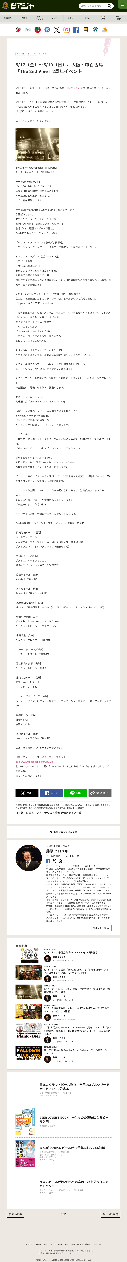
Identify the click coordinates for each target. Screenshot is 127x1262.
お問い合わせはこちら (65, 831)
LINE (78, 793)
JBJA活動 (103, 18)
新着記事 (8, 18)
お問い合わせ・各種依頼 (81, 1236)
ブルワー (71, 18)
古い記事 (17, 1206)
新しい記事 (109, 1206)
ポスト (30, 793)
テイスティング (39, 18)
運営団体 (29, 1236)
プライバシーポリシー (59, 1236)
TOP (63, 1206)
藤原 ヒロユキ (57, 851)
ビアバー (55, 18)
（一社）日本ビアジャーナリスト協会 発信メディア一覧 (48, 812)
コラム (87, 18)
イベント (24, 18)
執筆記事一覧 (99, 928)
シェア (54, 793)
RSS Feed (98, 1236)
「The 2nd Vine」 (73, 88)
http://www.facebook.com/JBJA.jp (34, 761)
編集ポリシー (41, 1236)
